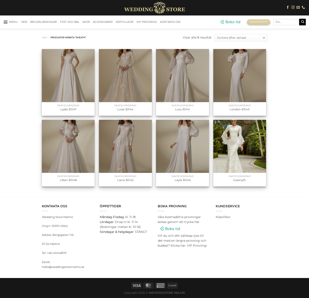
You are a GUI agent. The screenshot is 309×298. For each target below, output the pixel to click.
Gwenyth (239, 180)
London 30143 (239, 109)
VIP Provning (146, 21)
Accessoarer (103, 21)
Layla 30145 (183, 180)
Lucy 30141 (182, 109)
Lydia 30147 (68, 109)
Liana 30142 (125, 180)
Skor (86, 21)
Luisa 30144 (125, 109)
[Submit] (302, 22)
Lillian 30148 (68, 180)
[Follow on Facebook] (287, 7)
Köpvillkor (124, 21)
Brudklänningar (43, 21)
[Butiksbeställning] (241, 37)
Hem (44, 37)
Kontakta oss (170, 21)
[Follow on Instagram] (293, 7)
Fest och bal (69, 21)
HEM (24, 21)
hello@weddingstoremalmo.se (63, 267)
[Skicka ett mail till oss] (298, 7)
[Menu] (10, 22)
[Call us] (303, 7)
